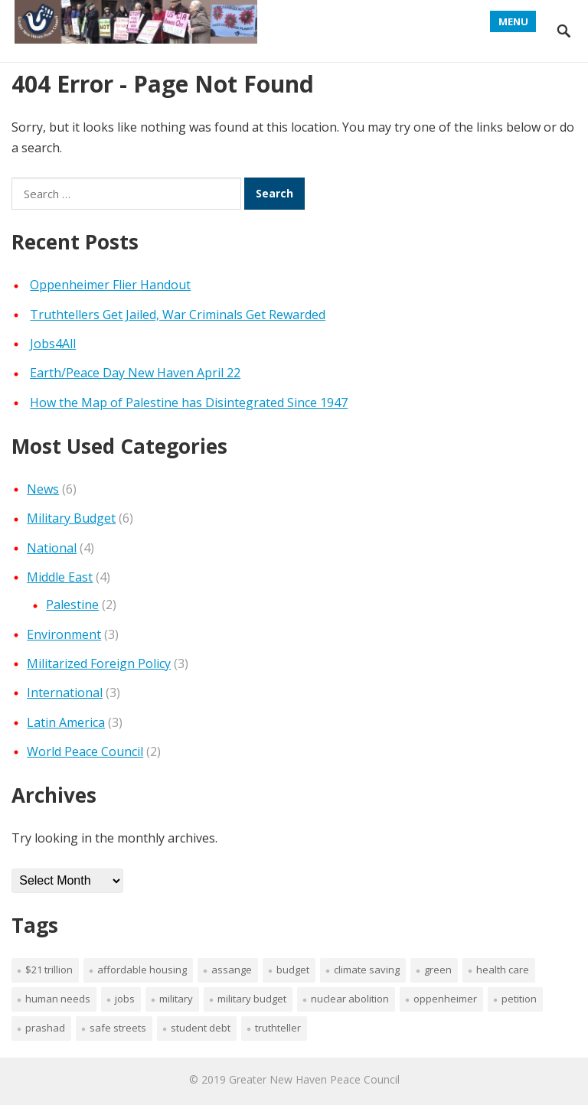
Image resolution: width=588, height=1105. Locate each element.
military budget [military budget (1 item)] (251, 999)
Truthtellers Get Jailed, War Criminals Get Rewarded (177, 314)
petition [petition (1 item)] (519, 999)
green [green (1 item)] (438, 969)
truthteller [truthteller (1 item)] (278, 1028)
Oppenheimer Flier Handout (110, 284)
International (65, 692)
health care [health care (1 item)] (502, 969)
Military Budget (71, 518)
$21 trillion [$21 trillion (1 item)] (49, 969)
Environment (64, 634)
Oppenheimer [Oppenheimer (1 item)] (445, 999)
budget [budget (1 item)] (292, 969)
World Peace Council (85, 751)
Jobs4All (53, 343)
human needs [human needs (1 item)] (57, 999)
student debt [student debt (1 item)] (200, 1028)
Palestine (72, 604)
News (43, 489)
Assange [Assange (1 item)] (231, 969)
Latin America (66, 722)
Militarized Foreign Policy (99, 663)
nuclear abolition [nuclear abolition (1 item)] (350, 999)
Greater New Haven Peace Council (314, 1079)
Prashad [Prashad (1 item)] (45, 1028)
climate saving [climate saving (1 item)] (367, 969)
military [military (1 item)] (176, 999)
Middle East (60, 577)
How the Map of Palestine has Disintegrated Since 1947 (189, 402)
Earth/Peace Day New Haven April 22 (135, 372)
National (52, 547)
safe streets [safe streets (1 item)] (118, 1028)
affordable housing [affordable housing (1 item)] (142, 969)
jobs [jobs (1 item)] (125, 999)
